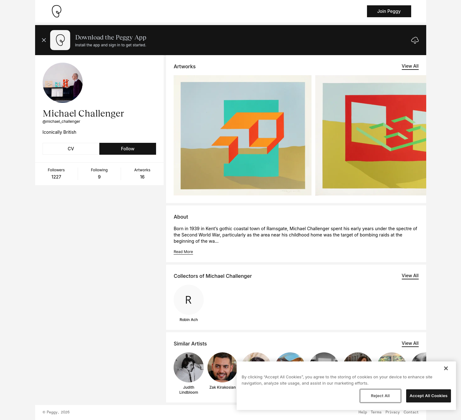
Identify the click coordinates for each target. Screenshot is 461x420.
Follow (127, 148)
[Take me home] (56, 11)
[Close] (446, 368)
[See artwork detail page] (243, 135)
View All (410, 66)
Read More (183, 251)
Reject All (380, 395)
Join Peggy (389, 11)
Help (363, 412)
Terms (376, 412)
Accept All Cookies (429, 395)
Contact (411, 412)
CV (71, 148)
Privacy (392, 412)
